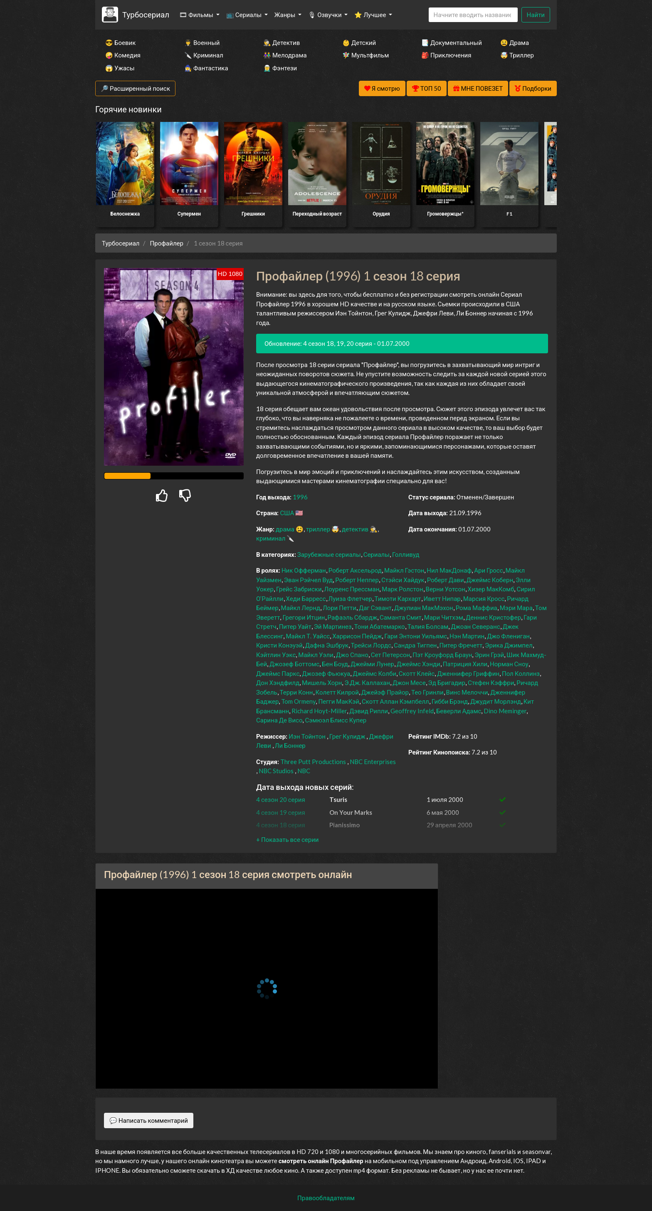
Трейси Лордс (371, 645)
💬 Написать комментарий (148, 1120)
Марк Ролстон (402, 589)
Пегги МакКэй (338, 701)
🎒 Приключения (446, 55)
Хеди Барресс (306, 598)
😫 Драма (514, 42)
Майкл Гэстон (404, 570)
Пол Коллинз (521, 673)
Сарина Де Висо (279, 720)
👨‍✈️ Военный (202, 42)
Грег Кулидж (347, 736)
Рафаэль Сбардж (352, 617)
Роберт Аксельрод (355, 570)
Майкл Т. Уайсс (308, 636)
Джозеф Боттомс (294, 664)
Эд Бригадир (446, 682)
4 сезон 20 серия (280, 799)
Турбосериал (145, 14)
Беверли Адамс (459, 711)
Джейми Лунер (372, 664)
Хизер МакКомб (491, 589)
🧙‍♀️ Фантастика (206, 68)
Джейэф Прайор (385, 692)
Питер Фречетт (461, 645)
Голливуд (406, 554)
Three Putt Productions (313, 761)
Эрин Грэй (489, 654)
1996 (300, 497)
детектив (355, 529)
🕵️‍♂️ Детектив (281, 42)
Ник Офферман (304, 570)
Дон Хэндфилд (277, 682)
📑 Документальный (449, 42)
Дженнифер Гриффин (468, 673)
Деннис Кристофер (493, 617)
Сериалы (376, 554)
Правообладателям (326, 1197)
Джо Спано (352, 654)
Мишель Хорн (322, 682)
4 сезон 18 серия (280, 825)
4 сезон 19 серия (280, 812)
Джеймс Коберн (490, 579)
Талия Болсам (428, 626)
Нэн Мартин (466, 636)
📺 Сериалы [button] (244, 14)
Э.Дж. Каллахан (367, 682)
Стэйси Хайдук (403, 579)
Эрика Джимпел (508, 645)
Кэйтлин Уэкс (276, 654)
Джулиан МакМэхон (423, 607)
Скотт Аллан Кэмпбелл (395, 701)
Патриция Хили (465, 664)
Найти (536, 14)
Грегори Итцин (303, 617)
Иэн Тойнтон (307, 736)
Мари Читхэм (443, 617)
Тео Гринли (427, 692)
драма (285, 529)
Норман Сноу (509, 664)
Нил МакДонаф (449, 570)
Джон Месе (409, 682)
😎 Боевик (120, 42)
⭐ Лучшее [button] (370, 14)
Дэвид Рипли (368, 711)
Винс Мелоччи (467, 692)
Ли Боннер (290, 745)
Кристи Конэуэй (279, 645)
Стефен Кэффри (491, 682)
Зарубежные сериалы (329, 554)
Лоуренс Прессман (352, 589)
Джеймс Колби (374, 673)
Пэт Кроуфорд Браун (442, 654)
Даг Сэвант (375, 607)
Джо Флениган (508, 636)
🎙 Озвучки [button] (325, 14)
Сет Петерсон (390, 654)
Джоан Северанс (475, 626)
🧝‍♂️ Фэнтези (280, 68)
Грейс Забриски (299, 589)
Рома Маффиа (476, 607)
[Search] (473, 14)
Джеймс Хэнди (418, 664)
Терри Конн (296, 692)
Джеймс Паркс (277, 673)
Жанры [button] (285, 14)
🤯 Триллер (517, 55)
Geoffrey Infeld (412, 711)
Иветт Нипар (442, 598)
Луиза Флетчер (350, 598)
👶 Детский (359, 42)
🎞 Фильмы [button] (197, 14)
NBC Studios (276, 770)
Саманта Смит (401, 617)
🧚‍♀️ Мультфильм (365, 55)
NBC (303, 770)
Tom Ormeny (298, 701)
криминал (270, 538)
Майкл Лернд (300, 607)
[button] (287, 839)
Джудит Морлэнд (495, 701)
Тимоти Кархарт (398, 598)
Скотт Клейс (417, 673)
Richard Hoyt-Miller (319, 711)
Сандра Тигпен (415, 645)
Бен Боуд (335, 664)
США (287, 512)
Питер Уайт (295, 626)
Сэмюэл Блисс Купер (335, 720)
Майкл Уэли (315, 654)
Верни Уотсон (445, 589)
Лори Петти (339, 607)
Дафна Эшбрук (326, 645)
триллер (318, 529)
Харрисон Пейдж (357, 636)
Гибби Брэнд (450, 701)
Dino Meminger (505, 711)
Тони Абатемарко (379, 626)
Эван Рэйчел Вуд (308, 579)
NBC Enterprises (373, 761)
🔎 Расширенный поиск (135, 88)
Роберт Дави (445, 579)
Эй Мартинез (333, 626)
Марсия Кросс (484, 598)
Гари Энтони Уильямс (415, 636)
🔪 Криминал (203, 55)
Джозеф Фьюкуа (326, 673)
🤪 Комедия (123, 55)
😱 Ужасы (120, 68)
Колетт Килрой (337, 692)
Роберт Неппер (357, 579)
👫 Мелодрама (285, 55)
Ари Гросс (488, 570)
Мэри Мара (516, 607)
